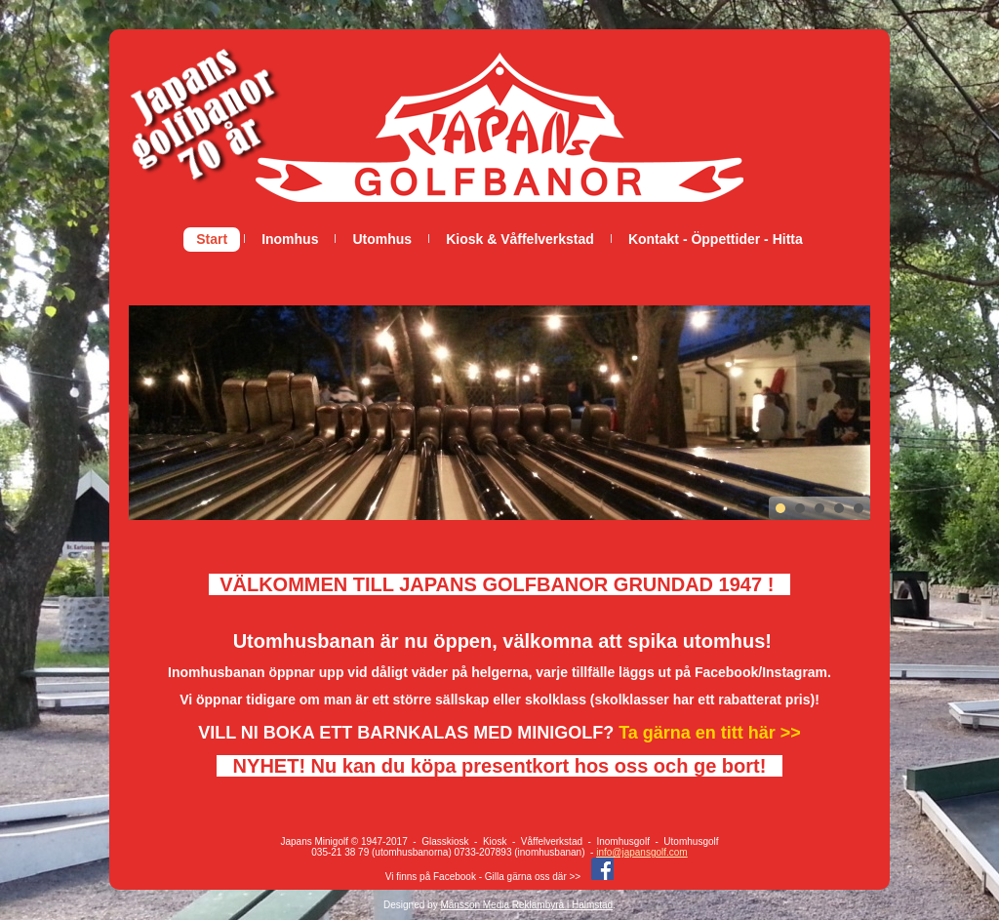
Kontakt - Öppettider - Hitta (715, 239)
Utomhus (382, 239)
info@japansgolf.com (642, 852)
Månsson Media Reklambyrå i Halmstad (526, 905)
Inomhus (289, 239)
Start (211, 239)
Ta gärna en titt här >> (710, 732)
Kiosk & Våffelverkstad (520, 239)
